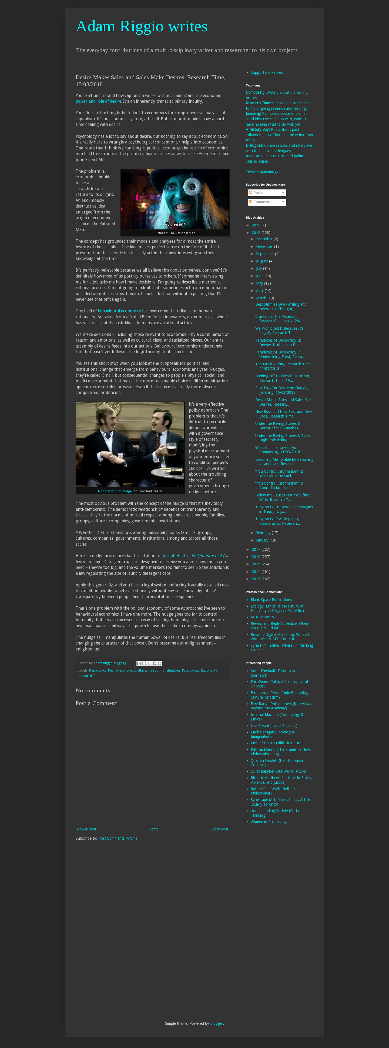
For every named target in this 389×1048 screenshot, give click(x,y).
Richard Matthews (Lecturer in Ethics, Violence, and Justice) (281, 780)
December (265, 239)
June (260, 276)
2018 (256, 233)
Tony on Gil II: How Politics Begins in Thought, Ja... (284, 509)
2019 (256, 225)
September (265, 254)
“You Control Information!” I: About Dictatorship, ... (279, 485)
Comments (260, 202)
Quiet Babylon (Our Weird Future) (278, 771)
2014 (256, 571)
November (265, 246)
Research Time (89, 676)
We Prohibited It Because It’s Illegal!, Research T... (279, 330)
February (264, 532)
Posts (256, 193)
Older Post (219, 829)
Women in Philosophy (269, 821)
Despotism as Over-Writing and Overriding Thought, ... (281, 306)
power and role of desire (98, 101)
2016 (256, 557)
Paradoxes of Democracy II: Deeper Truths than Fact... (279, 342)
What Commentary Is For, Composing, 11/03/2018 (277, 449)
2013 (256, 579)
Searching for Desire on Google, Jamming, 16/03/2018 (281, 390)
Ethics (142, 670)
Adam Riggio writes (142, 26)
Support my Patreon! (268, 72)
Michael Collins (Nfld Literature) (277, 743)
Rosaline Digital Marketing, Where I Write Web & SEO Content (280, 636)
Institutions (171, 670)
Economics (127, 670)
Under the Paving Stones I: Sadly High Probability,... (282, 437)
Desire (113, 670)
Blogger (216, 1023)
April (260, 290)
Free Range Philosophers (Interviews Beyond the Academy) (281, 706)
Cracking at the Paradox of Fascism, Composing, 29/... (279, 318)
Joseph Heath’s (194, 555)
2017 (256, 549)
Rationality (209, 670)
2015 (256, 564)
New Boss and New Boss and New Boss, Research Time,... (283, 413)
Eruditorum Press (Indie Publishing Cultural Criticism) (279, 694)
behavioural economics (119, 311)
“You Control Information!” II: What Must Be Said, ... (279, 473)
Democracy (97, 670)
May (260, 283)
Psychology (190, 670)
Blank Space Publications (271, 600)
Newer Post (86, 829)
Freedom (155, 670)
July (259, 268)
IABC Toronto (262, 617)
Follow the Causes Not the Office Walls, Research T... (282, 497)
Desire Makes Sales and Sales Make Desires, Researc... (284, 402)
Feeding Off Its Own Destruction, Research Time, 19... (282, 378)
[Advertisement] (267, 914)
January (263, 540)
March (261, 298)
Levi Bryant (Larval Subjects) (274, 725)
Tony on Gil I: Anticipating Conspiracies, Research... (277, 521)
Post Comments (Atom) (117, 838)
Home (153, 829)
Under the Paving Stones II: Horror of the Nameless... (278, 425)
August (262, 261)
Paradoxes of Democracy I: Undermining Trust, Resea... (280, 354)
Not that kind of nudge (115, 491)
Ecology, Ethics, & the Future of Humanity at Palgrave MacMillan (277, 608)
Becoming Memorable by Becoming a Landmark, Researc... (284, 461)
